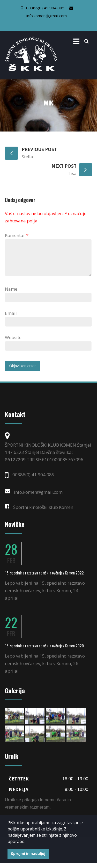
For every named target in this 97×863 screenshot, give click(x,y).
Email (11, 319)
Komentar (16, 235)
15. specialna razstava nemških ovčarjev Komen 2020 (44, 652)
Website (13, 344)
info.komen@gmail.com (46, 15)
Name (11, 295)
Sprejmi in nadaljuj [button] (28, 853)
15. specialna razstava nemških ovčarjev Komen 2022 (44, 579)
